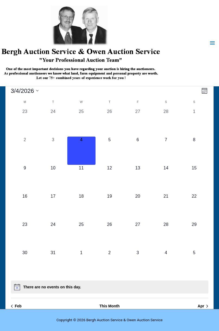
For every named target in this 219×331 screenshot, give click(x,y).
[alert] (109, 287)
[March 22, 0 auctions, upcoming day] (194, 207)
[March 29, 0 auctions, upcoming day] (194, 235)
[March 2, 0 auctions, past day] (25, 151)
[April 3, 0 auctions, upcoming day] (138, 264)
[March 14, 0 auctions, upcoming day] (166, 179)
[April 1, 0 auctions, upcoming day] (81, 264)
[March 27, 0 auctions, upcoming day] (138, 235)
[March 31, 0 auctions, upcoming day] (53, 264)
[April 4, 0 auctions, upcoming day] (166, 264)
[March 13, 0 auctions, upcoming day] (138, 179)
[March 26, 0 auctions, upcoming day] (110, 235)
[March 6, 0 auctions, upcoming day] (138, 151)
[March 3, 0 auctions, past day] (53, 151)
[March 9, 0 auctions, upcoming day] (25, 179)
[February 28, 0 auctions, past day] (166, 122)
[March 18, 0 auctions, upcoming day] (81, 207)
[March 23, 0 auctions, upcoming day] (25, 235)
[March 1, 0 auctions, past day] (194, 122)
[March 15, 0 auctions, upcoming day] (194, 179)
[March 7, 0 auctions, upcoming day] (166, 151)
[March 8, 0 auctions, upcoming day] (194, 151)
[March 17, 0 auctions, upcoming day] (53, 207)
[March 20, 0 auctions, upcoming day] (138, 207)
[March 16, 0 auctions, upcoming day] (25, 207)
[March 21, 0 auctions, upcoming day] (166, 207)
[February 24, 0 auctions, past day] (53, 122)
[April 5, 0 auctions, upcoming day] (194, 264)
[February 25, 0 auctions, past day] (81, 122)
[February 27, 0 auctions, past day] (138, 122)
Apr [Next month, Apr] (203, 306)
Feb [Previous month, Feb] (16, 306)
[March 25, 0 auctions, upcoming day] (81, 235)
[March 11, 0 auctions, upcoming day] (81, 179)
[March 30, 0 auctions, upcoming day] (25, 264)
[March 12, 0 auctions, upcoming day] (110, 179)
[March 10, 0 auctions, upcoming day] (53, 179)
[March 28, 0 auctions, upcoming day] (166, 235)
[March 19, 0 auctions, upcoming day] (110, 207)
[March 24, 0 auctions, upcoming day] (53, 235)
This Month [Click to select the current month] (109, 306)
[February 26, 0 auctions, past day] (110, 122)
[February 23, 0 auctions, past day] (25, 122)
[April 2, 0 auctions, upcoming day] (110, 264)
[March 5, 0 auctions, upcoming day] (110, 151)
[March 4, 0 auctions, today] (81, 151)
